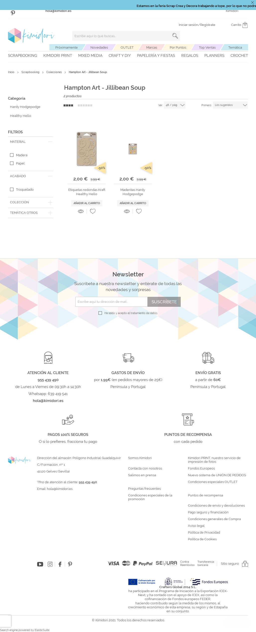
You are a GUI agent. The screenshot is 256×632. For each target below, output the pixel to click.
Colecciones (54, 72)
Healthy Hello (20, 116)
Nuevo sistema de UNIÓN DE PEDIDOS (217, 475)
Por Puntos (178, 47)
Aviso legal (196, 526)
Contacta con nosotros (145, 468)
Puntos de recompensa (205, 495)
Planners (214, 55)
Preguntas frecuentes (144, 488)
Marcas (151, 47)
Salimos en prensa (142, 475)
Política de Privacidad (204, 532)
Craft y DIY (120, 55)
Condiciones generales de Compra (214, 519)
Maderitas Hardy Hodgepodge (132, 192)
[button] (93, 211)
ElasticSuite (42, 630)
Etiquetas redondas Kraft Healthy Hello (86, 192)
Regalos (189, 55)
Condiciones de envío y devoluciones (216, 505)
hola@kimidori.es (60, 489)
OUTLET (127, 47)
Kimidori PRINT (57, 55)
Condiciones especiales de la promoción (150, 497)
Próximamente (66, 47)
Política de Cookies (202, 539)
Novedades (99, 47)
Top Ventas (207, 47)
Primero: (206, 105)
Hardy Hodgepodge (25, 107)
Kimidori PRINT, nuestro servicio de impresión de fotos (214, 460)
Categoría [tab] (16, 98)
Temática (235, 47)
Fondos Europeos (201, 468)
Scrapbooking (22, 55)
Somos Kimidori (140, 458)
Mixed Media (90, 55)
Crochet (239, 55)
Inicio (11, 72)
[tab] (30, 142)
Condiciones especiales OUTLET (213, 482)
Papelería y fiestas (156, 55)
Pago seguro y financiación (208, 512)
